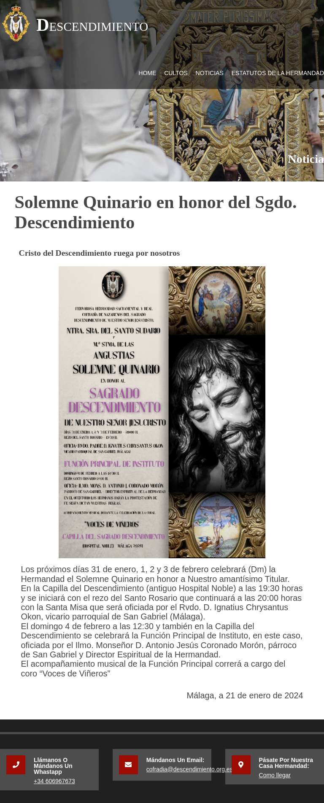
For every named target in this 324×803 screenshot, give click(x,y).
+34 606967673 (54, 781)
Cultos (176, 73)
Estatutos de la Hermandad (278, 73)
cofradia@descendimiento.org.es (189, 769)
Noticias (210, 73)
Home (147, 73)
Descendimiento (92, 25)
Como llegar (275, 775)
